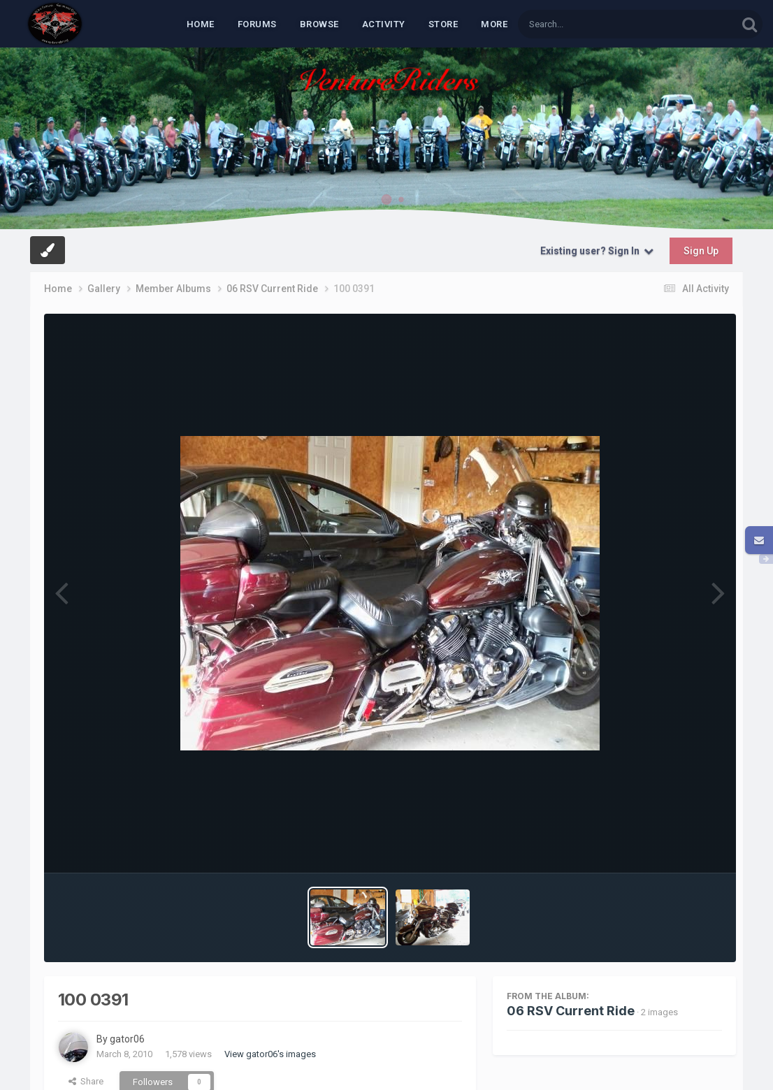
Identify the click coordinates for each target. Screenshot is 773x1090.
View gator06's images (270, 1054)
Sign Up (701, 250)
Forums (257, 24)
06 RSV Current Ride (571, 1010)
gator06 (127, 1039)
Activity (383, 24)
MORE (494, 24)
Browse (319, 24)
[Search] (591, 24)
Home (201, 24)
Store (443, 24)
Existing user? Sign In (596, 250)
